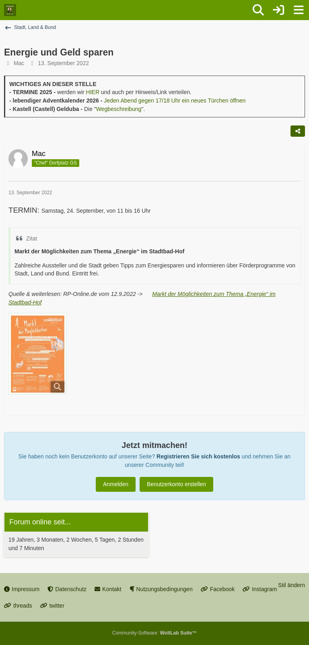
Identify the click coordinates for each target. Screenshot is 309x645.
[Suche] (258, 10)
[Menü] (298, 10)
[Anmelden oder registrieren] (278, 10)
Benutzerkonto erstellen (176, 484)
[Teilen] (297, 131)
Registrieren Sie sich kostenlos (198, 456)
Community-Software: (154, 633)
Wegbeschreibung (119, 109)
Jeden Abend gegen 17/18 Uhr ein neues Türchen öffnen (174, 100)
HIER (92, 92)
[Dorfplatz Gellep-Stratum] (10, 10)
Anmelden (115, 484)
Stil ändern (291, 585)
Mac (19, 63)
